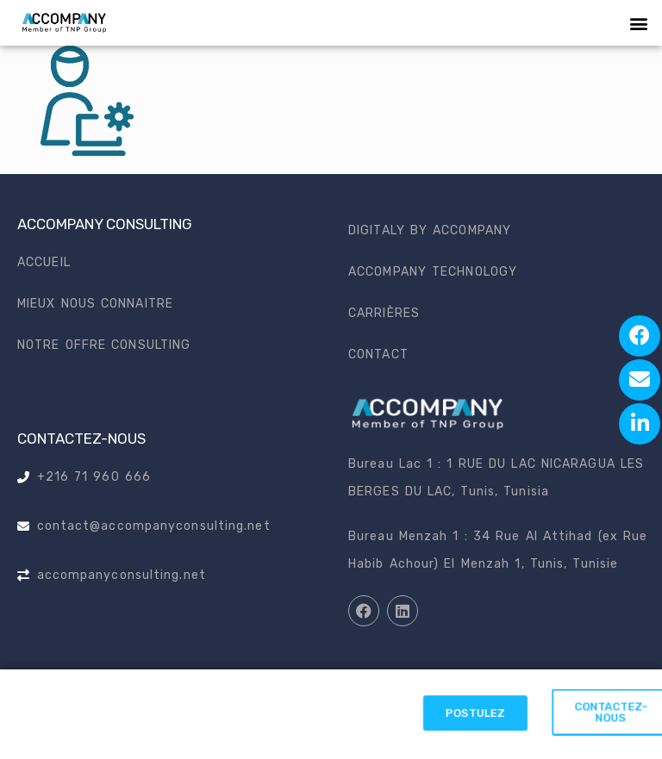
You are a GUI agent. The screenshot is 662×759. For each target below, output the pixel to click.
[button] (639, 23)
